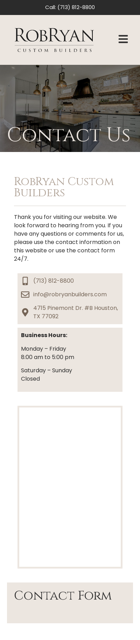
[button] (123, 40)
